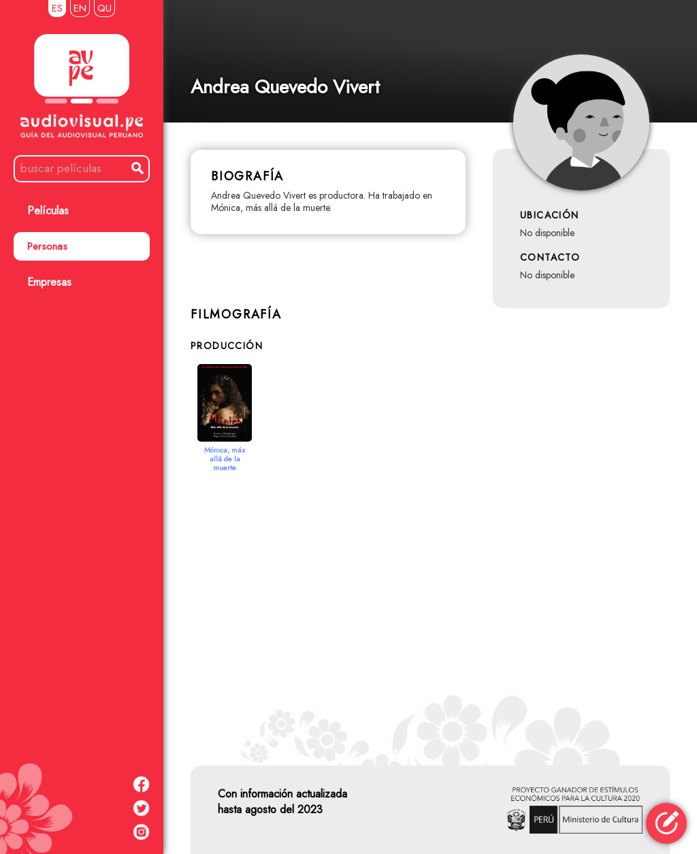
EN (80, 8)
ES (57, 8)
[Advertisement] (430, 602)
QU (104, 8)
